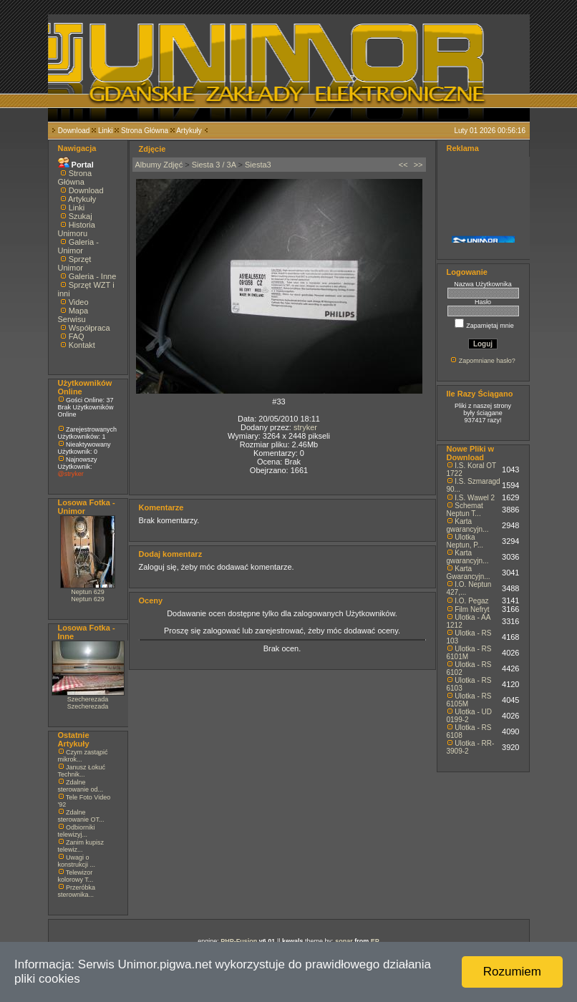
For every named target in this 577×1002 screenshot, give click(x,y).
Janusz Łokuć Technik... (82, 771)
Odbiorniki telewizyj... (76, 831)
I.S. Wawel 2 (475, 498)
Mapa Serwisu (73, 315)
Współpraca (89, 328)
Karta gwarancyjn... (468, 525)
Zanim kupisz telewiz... (81, 846)
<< (403, 164)
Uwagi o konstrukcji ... (77, 861)
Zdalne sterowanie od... (81, 786)
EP (375, 941)
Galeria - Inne (93, 276)
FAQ (76, 336)
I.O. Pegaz (471, 601)
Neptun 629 (88, 591)
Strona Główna (144, 131)
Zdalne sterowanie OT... (81, 816)
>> (418, 164)
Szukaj (80, 216)
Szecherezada (88, 699)
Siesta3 (258, 164)
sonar (344, 941)
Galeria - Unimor (78, 246)
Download (73, 131)
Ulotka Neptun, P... (465, 541)
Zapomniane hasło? (487, 360)
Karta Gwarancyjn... (468, 572)
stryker (305, 427)
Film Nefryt (472, 609)
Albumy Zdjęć (159, 164)
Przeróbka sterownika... (77, 891)
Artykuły (189, 131)
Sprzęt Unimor (75, 263)
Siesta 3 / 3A (214, 164)
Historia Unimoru (76, 229)
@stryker (71, 473)
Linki (105, 131)
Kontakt (82, 345)
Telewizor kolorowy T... (76, 876)
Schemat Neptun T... (465, 509)
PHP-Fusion (238, 941)
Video (79, 302)
